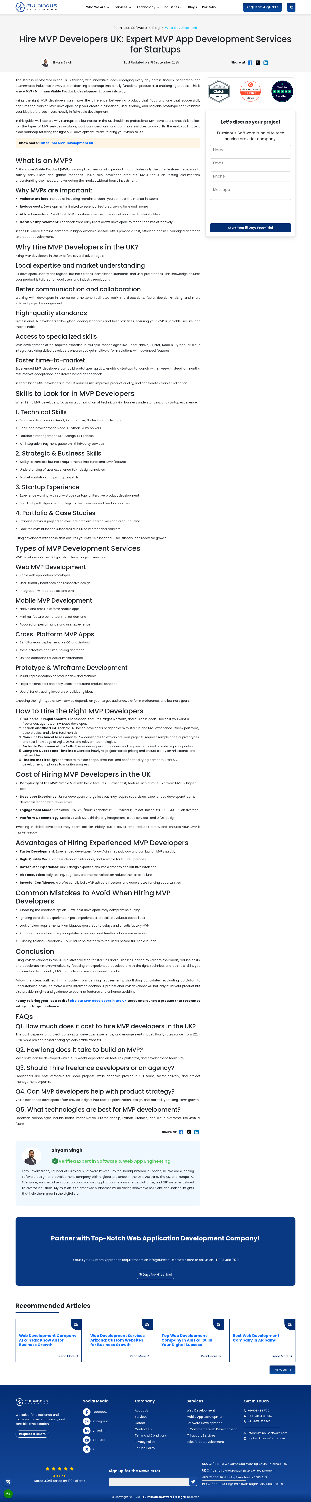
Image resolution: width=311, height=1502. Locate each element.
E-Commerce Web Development (212, 1429)
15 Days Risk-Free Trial (155, 1274)
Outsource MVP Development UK (66, 143)
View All (283, 1370)
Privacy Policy (145, 1442)
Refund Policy (145, 1448)
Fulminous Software (130, 27)
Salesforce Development (205, 1442)
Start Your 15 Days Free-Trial (250, 227)
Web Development (181, 27)
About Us (141, 1410)
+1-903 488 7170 (226, 1260)
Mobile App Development (206, 1417)
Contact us (143, 1429)
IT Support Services (201, 1435)
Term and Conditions (151, 1435)
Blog (156, 27)
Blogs (192, 7)
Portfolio (209, 7)
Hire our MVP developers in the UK (98, 1001)
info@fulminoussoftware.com (171, 1260)
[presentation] (250, 211)
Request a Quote (262, 7)
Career (140, 1423)
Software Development (204, 1423)
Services (141, 1417)
